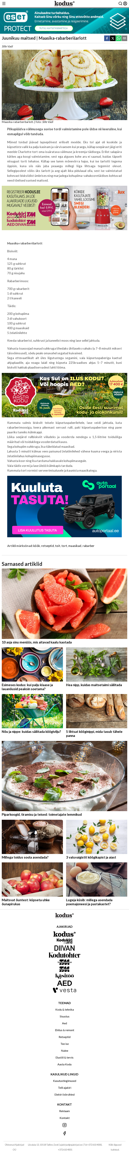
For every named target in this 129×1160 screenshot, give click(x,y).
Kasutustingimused (64, 1080)
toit (57, 546)
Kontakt (65, 1117)
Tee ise (64, 1043)
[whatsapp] (118, 38)
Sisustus (64, 1016)
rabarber (88, 546)
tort (64, 546)
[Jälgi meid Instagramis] (64, 1125)
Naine (64, 1050)
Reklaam (64, 1111)
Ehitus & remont (64, 1030)
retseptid (47, 546)
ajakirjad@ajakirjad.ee (71, 1144)
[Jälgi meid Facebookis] (64, 1133)
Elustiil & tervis (64, 1057)
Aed (64, 1023)
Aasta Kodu (64, 1064)
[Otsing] (120, 3)
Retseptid (64, 1037)
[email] (124, 38)
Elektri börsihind (64, 1094)
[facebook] (107, 38)
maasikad (74, 546)
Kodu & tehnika (64, 1009)
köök (36, 546)
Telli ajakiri (64, 1087)
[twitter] (113, 38)
